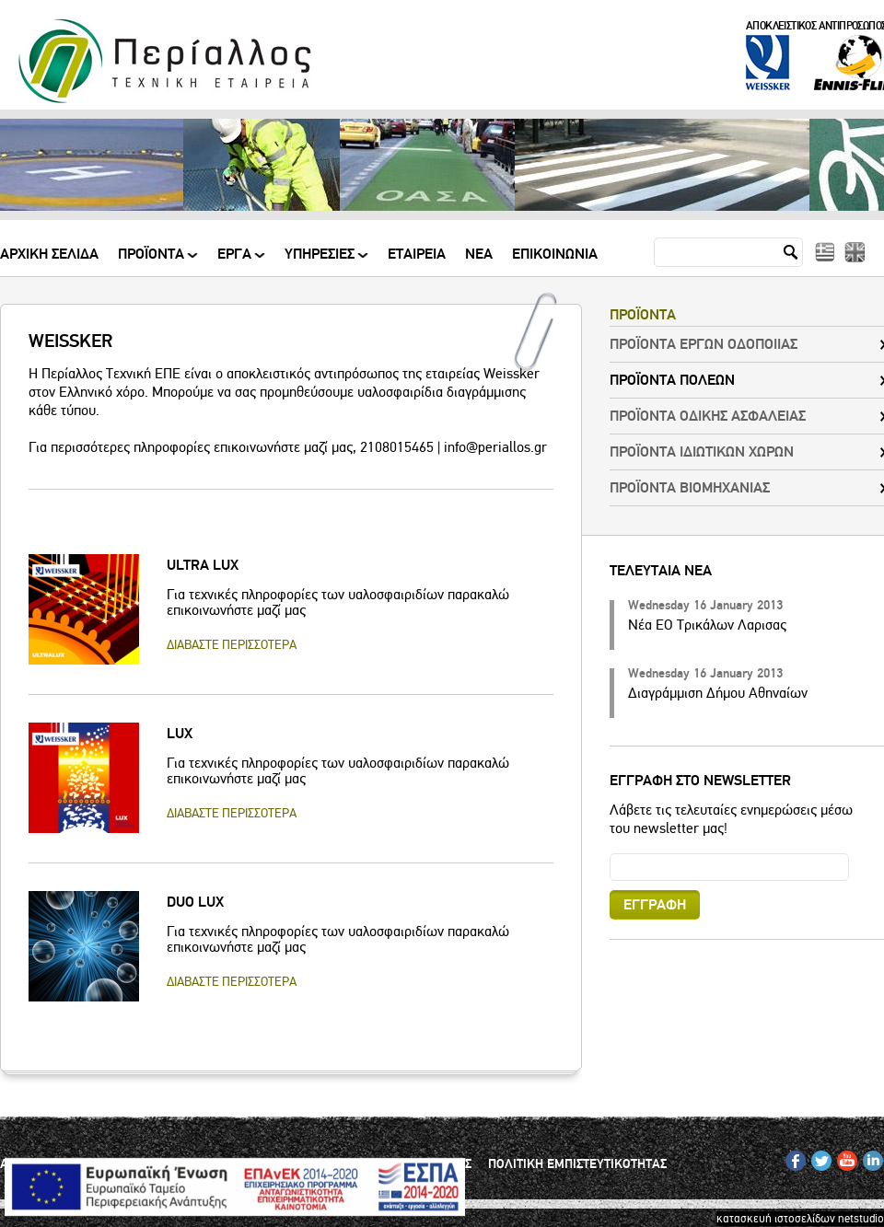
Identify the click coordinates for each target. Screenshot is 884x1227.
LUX (179, 733)
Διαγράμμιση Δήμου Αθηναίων (718, 693)
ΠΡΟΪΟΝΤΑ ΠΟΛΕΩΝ (672, 380)
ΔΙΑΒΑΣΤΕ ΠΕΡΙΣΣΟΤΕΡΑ (232, 645)
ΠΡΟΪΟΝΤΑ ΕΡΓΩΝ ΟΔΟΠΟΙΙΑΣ (703, 344)
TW (819, 1157)
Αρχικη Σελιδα (49, 255)
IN (868, 1157)
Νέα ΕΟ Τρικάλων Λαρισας (707, 625)
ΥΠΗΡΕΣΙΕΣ (321, 261)
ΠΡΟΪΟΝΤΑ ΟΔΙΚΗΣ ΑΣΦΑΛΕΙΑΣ (708, 416)
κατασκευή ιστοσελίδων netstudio (800, 1218)
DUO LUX (195, 902)
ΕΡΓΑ (235, 261)
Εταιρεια (417, 255)
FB (792, 1157)
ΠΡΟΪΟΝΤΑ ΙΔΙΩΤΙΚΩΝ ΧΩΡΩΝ (702, 452)
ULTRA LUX (202, 565)
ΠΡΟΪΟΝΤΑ (152, 261)
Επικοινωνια (555, 255)
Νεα (479, 255)
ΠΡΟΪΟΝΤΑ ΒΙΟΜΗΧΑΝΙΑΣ (690, 488)
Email (610, 852)
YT (843, 1157)
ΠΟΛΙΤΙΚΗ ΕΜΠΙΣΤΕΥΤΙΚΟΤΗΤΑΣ (577, 1164)
